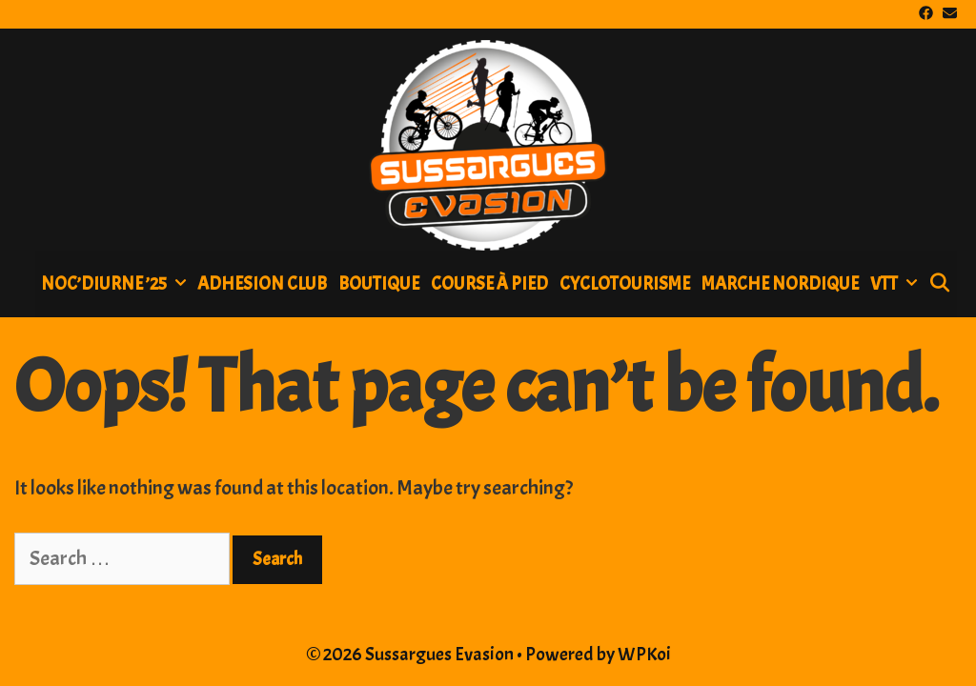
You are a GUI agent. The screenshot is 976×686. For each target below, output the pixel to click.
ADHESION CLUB (262, 283)
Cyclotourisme (624, 283)
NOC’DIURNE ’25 (116, 284)
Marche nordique (780, 283)
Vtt (896, 284)
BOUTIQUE (378, 283)
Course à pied (489, 283)
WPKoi (644, 654)
